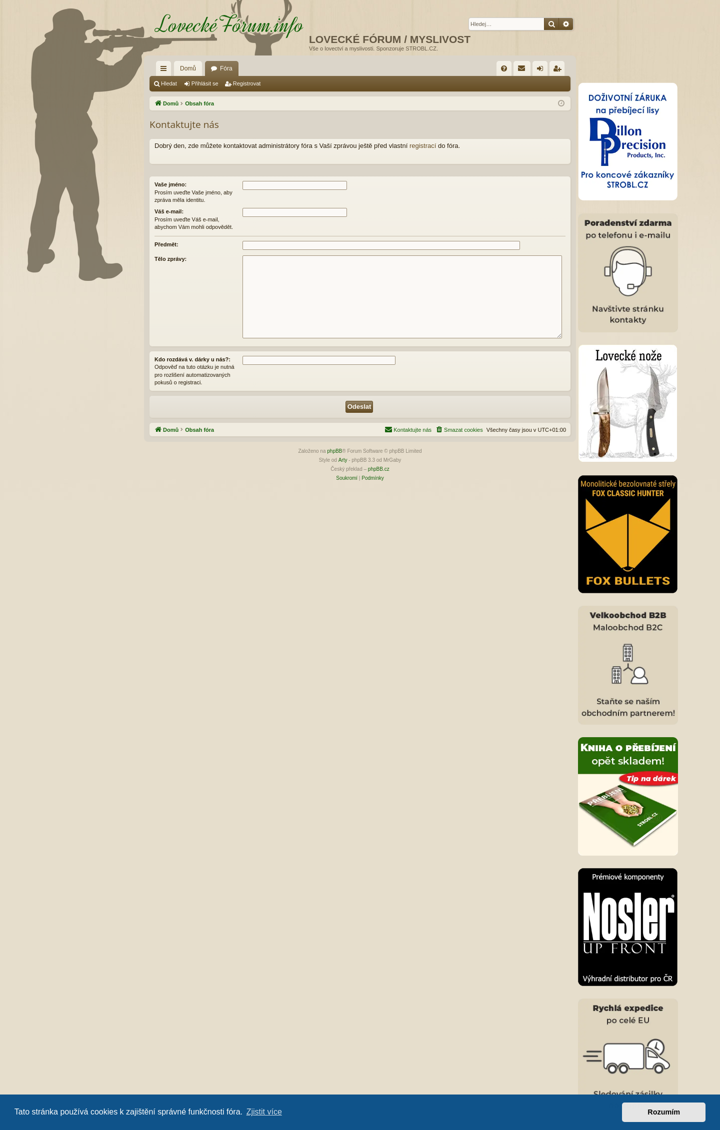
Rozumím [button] (664, 1112)
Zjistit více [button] (264, 1112)
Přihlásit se (205, 83)
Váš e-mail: (169, 211)
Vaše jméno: (170, 184)
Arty (343, 460)
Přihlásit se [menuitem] (542, 70)
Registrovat (247, 83)
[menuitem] (504, 68)
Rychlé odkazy (165, 70)
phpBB (334, 451)
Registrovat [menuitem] (559, 70)
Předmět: (166, 244)
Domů (188, 68)
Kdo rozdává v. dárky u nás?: (192, 359)
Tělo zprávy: (170, 259)
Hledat (169, 83)
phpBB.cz (379, 469)
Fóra (226, 68)
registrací (423, 145)
